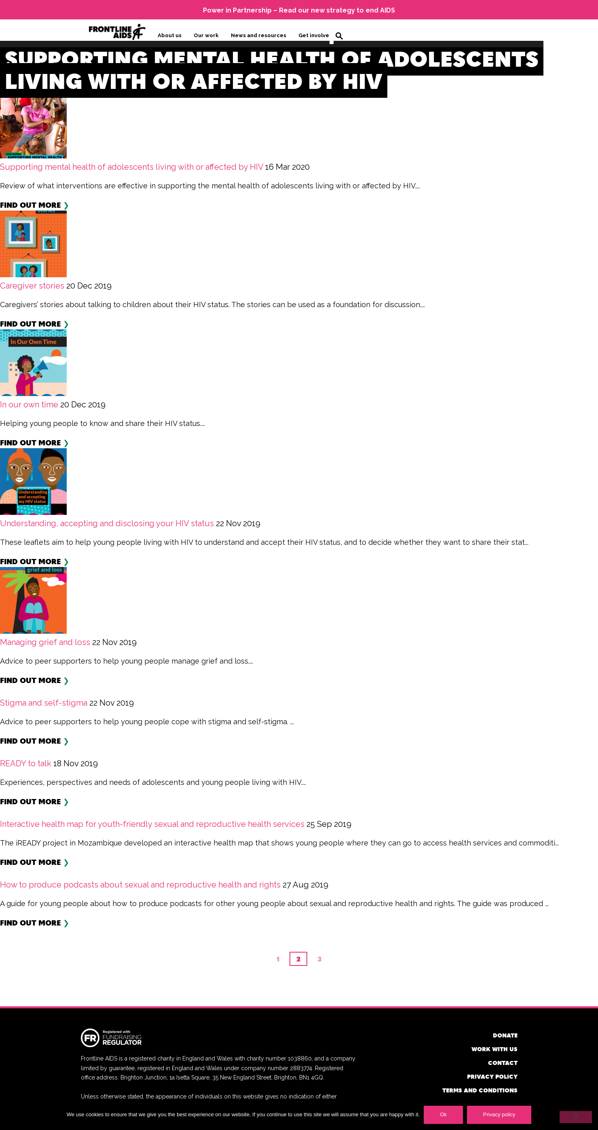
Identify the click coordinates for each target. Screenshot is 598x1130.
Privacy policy (492, 1075)
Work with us (494, 1048)
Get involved (315, 35)
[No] (576, 1117)
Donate (505, 1034)
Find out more (30, 203)
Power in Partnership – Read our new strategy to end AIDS (299, 10)
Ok (443, 1114)
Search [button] (339, 35)
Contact (503, 1062)
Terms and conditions (480, 1089)
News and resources (258, 35)
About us (170, 35)
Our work (206, 35)
